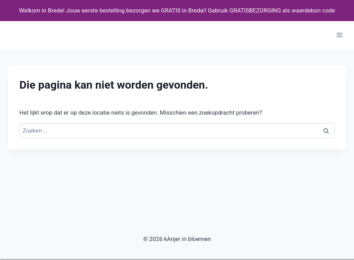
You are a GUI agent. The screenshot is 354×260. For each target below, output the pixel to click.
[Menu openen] (339, 35)
